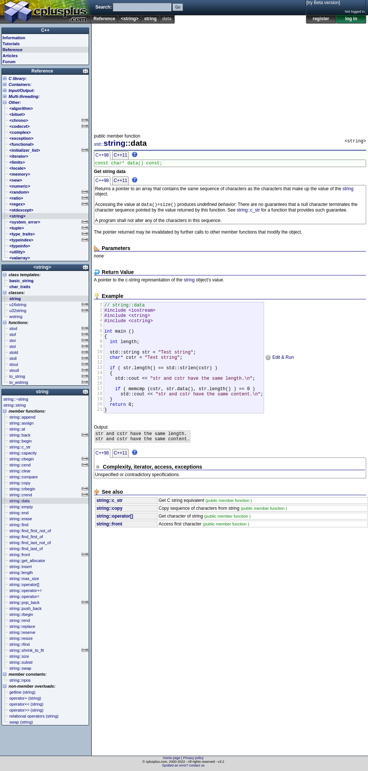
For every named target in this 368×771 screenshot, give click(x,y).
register (321, 18)
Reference (104, 18)
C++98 (102, 155)
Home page (172, 758)
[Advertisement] (190, 76)
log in (351, 18)
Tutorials (11, 43)
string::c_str (248, 212)
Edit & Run (279, 371)
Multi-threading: (24, 96)
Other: (15, 102)
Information (14, 38)
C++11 (120, 155)
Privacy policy (193, 758)
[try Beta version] (323, 2)
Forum (9, 61)
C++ (45, 30)
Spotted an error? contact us (183, 765)
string (150, 18)
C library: (18, 78)
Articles (10, 55)
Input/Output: (22, 90)
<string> (129, 18)
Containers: (20, 84)
